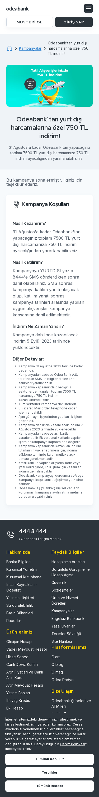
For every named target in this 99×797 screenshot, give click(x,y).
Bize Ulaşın (62, 691)
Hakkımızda (18, 552)
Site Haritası (61, 641)
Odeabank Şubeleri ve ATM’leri (71, 703)
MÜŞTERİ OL (30, 22)
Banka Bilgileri (18, 561)
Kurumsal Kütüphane (24, 577)
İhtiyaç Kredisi (18, 700)
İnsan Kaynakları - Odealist (21, 587)
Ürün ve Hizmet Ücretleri (64, 600)
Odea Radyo (62, 679)
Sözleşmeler (62, 590)
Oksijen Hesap (19, 641)
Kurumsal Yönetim (21, 569)
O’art (55, 657)
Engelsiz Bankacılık (67, 618)
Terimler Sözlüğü (66, 633)
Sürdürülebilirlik (19, 605)
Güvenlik (59, 582)
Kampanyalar (62, 611)
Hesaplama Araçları (68, 561)
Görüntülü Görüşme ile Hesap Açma (70, 572)
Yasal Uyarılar (63, 626)
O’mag (57, 672)
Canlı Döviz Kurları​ (22, 664)
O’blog (57, 664)
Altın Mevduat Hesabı (24, 685)
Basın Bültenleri (19, 613)
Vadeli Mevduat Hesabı (26, 649)
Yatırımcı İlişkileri (20, 597)
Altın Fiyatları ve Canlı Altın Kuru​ (24, 675)
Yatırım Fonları (18, 693)
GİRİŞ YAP (73, 22)
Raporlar (13, 620)
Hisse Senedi (17, 657)
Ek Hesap (14, 708)
